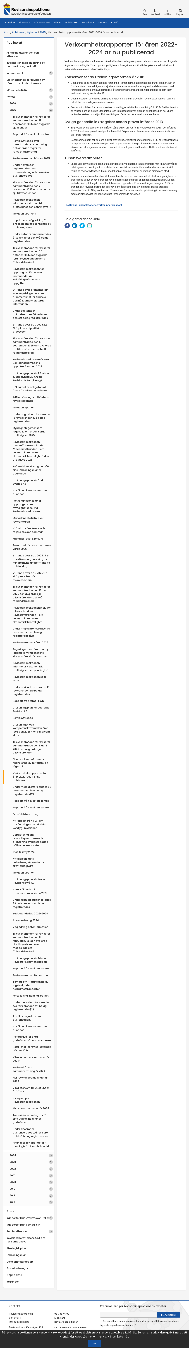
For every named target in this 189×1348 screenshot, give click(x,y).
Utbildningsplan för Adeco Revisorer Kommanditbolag (30, 960)
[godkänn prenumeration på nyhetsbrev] (101, 1321)
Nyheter (32, 32)
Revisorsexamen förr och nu (30, 975)
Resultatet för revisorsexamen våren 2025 (32, 547)
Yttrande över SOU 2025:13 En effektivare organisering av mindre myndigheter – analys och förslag (31, 561)
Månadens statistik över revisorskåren (28, 519)
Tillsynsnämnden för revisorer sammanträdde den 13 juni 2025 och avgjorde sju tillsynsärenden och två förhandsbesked (31, 594)
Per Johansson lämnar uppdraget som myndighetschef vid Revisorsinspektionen (27, 506)
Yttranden (13, 1282)
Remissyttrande (23, 718)
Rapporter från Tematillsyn (24, 1225)
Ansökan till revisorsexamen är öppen (30, 492)
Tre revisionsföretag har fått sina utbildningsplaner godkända (31, 1118)
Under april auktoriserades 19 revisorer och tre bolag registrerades (31, 690)
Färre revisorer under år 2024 (31, 1108)
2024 (13, 1155)
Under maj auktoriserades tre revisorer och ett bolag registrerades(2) (31, 632)
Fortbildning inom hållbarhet (31, 995)
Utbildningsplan (16, 1255)
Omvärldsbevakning (25, 814)
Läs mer (131, 1325)
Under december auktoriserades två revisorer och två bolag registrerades (31, 1132)
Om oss (102, 22)
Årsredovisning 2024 (26, 920)
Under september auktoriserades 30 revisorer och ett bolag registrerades (30, 314)
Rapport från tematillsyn (28, 701)
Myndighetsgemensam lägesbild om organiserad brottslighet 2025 (29, 431)
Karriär (115, 22)
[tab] (144, 12)
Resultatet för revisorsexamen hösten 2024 (32, 1048)
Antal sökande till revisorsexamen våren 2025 (30, 891)
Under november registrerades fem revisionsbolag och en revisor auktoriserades (31, 170)
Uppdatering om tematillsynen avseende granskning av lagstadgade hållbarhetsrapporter (30, 840)
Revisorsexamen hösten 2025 (31, 158)
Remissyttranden (17, 1231)
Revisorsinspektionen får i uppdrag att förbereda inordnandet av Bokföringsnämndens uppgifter (29, 276)
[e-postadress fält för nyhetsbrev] (128, 1315)
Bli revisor (24, 22)
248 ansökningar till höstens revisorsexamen (31, 399)
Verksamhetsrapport (20, 1262)
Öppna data (14, 1275)
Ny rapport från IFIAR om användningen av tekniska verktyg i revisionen (29, 824)
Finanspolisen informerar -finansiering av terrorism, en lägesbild (30, 763)
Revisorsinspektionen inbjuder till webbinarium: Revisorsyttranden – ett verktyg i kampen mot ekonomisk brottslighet (32, 615)
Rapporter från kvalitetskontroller (28, 1218)
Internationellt (15, 73)
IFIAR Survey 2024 (24, 852)
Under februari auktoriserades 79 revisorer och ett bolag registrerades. (32, 903)
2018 (12, 1195)
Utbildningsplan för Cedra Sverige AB (29, 482)
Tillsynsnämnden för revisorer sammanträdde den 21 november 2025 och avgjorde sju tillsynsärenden (31, 188)
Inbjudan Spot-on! (24, 213)
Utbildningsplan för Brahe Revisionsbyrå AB (29, 881)
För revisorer (42, 22)
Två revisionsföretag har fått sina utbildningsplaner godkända (31, 470)
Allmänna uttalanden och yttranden (23, 54)
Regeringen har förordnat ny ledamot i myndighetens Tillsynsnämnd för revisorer (30, 652)
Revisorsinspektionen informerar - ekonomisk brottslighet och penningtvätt (32, 203)
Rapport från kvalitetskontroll (31, 134)
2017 (12, 1202)
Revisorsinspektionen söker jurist (30, 678)
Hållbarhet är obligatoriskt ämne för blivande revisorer (30, 389)
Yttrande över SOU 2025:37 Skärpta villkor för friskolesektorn (30, 576)
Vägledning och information (30, 927)
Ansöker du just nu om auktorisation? (27, 1018)
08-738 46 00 (61, 1313)
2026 (13, 103)
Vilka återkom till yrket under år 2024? (31, 1089)
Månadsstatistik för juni (28, 539)
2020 (13, 1182)
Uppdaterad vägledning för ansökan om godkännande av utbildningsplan (32, 224)
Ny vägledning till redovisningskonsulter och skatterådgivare (29, 862)
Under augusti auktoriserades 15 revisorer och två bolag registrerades (31, 417)
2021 (12, 1175)
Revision (10, 22)
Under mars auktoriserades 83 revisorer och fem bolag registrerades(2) (32, 790)
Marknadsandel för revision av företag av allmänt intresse (26, 81)
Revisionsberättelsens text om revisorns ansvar (26, 1239)
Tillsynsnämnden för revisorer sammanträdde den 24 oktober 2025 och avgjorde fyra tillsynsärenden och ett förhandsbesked (31, 255)
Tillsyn (57, 22)
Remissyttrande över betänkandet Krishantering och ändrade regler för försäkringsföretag (30, 146)
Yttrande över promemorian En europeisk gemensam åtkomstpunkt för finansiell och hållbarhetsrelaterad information (30, 297)
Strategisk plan (16, 1248)
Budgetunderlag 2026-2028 (30, 913)
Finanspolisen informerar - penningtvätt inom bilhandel (31, 1144)
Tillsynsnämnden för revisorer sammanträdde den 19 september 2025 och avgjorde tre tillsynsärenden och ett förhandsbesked (32, 345)
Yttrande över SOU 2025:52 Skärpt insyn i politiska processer (30, 328)
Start (6, 32)
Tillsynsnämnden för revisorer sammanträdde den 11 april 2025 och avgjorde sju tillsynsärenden (31, 747)
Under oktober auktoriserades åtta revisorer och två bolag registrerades (32, 237)
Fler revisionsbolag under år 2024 (30, 1079)
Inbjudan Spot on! (24, 407)
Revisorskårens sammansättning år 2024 (29, 1069)
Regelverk (88, 22)
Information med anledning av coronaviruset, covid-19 (26, 64)
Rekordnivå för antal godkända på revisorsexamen (32, 1038)
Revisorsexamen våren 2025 (30, 642)
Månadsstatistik (17, 90)
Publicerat (71, 22)
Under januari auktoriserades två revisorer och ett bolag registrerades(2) (31, 1006)
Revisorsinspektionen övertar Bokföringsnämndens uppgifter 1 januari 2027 (31, 363)
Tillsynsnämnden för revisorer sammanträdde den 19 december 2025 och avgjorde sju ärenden (31, 122)
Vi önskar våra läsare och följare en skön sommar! (29, 530)
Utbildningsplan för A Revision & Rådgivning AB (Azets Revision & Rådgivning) (31, 376)
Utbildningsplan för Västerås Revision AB (31, 709)
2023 (13, 1162)
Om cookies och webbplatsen (70, 1327)
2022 (13, 1169)
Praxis (10, 1211)
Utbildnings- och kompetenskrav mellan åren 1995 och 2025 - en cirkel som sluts (31, 730)
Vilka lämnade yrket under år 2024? (31, 1059)
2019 (12, 1189)
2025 (43, 32)
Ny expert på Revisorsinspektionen (26, 1100)
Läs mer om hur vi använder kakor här (105, 1336)
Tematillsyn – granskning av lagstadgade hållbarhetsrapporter (30, 985)
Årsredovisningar (17, 1268)
